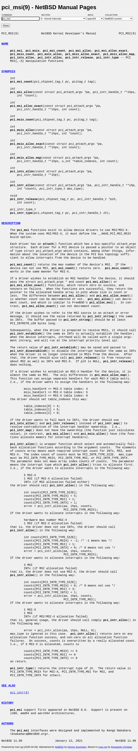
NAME (4, 44)
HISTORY (7, 703)
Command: (8, 15)
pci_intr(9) (19, 693)
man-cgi (102, 747)
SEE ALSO (8, 686)
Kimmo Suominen (76, 747)
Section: (46, 15)
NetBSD (59, 747)
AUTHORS (7, 724)
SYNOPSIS (8, 72)
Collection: (111, 15)
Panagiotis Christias (121, 747)
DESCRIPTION (10, 223)
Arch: (92, 15)
